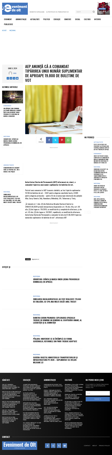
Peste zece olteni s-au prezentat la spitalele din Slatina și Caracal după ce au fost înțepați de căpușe (101, 147)
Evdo (14, 73)
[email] (98, 393)
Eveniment (7, 105)
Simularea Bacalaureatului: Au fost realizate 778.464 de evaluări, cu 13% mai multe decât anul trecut (12, 198)
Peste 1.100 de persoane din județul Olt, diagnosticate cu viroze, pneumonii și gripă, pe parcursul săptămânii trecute (11, 404)
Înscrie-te (97, 399)
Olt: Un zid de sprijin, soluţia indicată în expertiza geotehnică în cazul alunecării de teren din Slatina (52, 410)
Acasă (4, 30)
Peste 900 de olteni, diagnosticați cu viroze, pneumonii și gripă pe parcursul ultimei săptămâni (10, 420)
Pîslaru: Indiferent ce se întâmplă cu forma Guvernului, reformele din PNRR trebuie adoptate (55, 340)
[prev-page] (86, 212)
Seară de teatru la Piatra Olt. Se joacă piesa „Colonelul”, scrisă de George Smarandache (73, 396)
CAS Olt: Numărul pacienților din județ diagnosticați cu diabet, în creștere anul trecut (10, 386)
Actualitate (98, 142)
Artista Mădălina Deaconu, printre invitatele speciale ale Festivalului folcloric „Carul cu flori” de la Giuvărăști (73, 425)
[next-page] (89, 212)
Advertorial (102, 8)
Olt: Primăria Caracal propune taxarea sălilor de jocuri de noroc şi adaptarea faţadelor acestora (53, 401)
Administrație (9, 165)
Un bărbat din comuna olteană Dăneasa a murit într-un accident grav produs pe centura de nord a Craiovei (12, 112)
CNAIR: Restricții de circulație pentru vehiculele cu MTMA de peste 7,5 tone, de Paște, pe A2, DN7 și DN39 (101, 189)
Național (13, 30)
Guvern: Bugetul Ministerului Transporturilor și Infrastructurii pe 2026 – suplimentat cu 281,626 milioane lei (55, 360)
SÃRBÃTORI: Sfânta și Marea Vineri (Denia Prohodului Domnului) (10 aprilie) (13, 142)
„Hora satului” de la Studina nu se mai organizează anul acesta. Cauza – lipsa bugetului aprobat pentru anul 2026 (53, 418)
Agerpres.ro (35, 259)
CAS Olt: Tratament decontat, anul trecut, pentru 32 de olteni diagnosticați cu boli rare (11, 412)
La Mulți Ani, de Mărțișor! (102, 12)
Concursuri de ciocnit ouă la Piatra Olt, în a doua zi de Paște (12, 170)
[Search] (94, 12)
